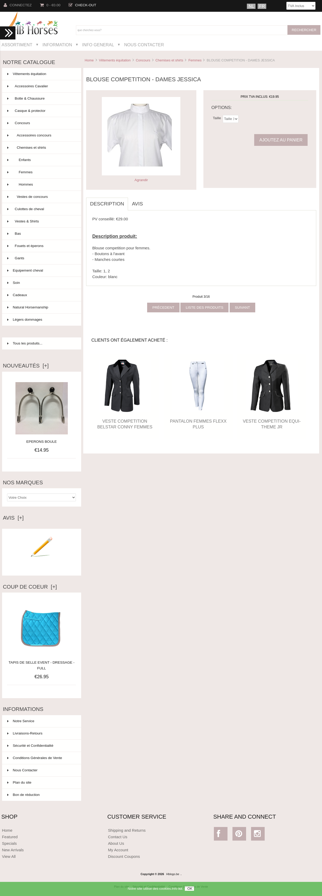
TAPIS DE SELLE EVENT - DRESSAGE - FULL (42, 662)
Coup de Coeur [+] (30, 587)
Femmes (195, 60)
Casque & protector (41, 111)
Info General (98, 44)
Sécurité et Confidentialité (30, 746)
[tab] (151, 201)
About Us (116, 843)
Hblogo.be (172, 874)
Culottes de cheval (41, 209)
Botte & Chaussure (41, 98)
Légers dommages (41, 320)
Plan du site (19, 782)
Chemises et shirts (169, 60)
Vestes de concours (41, 197)
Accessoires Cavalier (41, 86)
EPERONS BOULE (41, 442)
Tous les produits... (24, 343)
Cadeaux (41, 295)
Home (89, 60)
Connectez (18, 5)
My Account (118, 850)
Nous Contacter (144, 44)
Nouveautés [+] (26, 366)
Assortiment (17, 44)
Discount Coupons (124, 856)
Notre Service (20, 721)
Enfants (41, 160)
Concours (143, 60)
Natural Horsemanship (41, 307)
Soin (41, 283)
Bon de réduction (23, 795)
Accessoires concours (41, 135)
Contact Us (117, 837)
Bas (41, 234)
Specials (9, 843)
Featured (10, 837)
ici (180, 890)
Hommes (41, 184)
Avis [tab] (137, 203)
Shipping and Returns (127, 830)
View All (8, 856)
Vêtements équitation (115, 60)
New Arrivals (13, 850)
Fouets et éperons (41, 246)
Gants (41, 258)
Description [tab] (107, 203)
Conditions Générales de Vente (34, 758)
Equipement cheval (41, 270)
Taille (217, 118)
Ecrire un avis (42, 564)
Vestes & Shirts (41, 221)
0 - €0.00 (50, 5)
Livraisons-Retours (24, 733)
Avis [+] (13, 518)
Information (57, 44)
